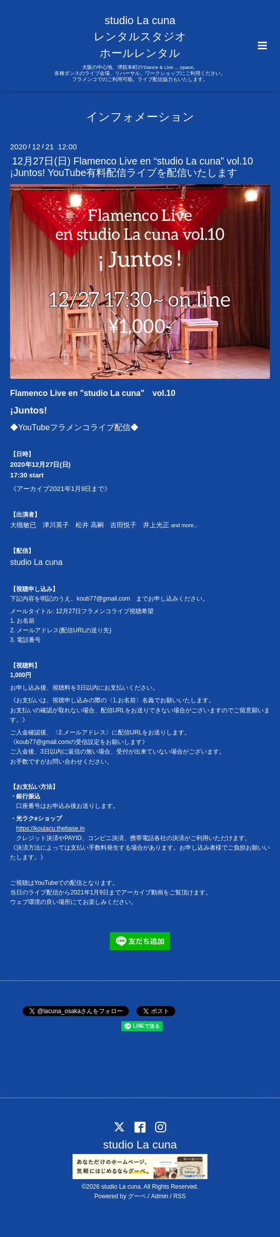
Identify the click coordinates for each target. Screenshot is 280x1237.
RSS (179, 1196)
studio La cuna (140, 1144)
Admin (159, 1196)
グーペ (137, 1196)
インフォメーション (140, 116)
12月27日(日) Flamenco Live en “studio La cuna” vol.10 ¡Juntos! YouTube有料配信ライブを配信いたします (131, 166)
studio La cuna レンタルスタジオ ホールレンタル (140, 36)
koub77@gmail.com (103, 598)
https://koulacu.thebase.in (50, 828)
